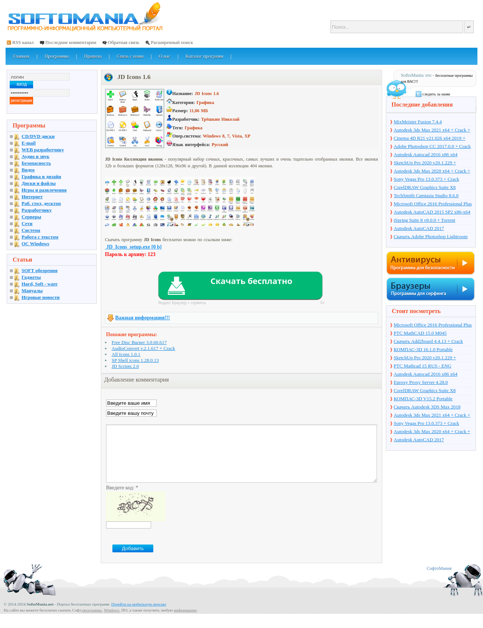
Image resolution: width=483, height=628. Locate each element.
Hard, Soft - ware (40, 284)
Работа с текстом (40, 237)
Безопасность (36, 163)
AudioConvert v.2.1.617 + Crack (143, 348)
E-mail (29, 143)
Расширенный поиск (172, 42)
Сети (27, 223)
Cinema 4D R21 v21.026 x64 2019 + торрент (430, 138)
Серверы (31, 217)
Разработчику (37, 210)
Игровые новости (41, 297)
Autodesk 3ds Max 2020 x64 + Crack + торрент (432, 171)
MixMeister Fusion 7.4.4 (418, 121)
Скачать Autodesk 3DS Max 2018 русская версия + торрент (427, 407)
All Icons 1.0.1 (126, 354)
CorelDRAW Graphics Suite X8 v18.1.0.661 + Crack (425, 187)
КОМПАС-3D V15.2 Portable (423, 398)
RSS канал (23, 42)
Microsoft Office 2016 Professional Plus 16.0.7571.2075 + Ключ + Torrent (433, 204)
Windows (111, 621)
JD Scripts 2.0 (125, 366)
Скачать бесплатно (251, 280)
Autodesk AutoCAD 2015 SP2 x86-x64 (432, 212)
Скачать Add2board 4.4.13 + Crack (428, 341)
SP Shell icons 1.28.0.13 (135, 360)
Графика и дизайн (41, 176)
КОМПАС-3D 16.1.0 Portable (423, 349)
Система (31, 230)
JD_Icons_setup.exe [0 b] (133, 247)
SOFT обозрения (40, 270)
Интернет (32, 196)
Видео (28, 170)
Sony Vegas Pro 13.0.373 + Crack (426, 179)
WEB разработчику (43, 149)
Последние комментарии (70, 42)
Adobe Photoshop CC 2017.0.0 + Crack (432, 146)
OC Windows (35, 243)
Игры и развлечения (44, 190)
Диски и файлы (39, 183)
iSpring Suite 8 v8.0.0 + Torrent (424, 220)
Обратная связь (123, 42)
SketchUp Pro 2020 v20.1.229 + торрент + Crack (425, 163)
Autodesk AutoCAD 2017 (419, 228)
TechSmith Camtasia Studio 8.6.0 (426, 195)
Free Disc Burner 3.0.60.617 (139, 342)
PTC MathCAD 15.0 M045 (420, 333)
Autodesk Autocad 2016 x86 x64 (425, 154)
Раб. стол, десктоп (41, 203)
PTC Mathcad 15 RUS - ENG (422, 366)
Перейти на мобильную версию (138, 615)
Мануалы (32, 290)
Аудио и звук (35, 156)
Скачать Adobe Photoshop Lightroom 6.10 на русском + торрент (431, 237)
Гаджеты (31, 277)
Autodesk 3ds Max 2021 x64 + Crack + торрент (432, 130)
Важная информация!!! (142, 318)
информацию (185, 621)
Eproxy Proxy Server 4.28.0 (421, 382)
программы (92, 621)
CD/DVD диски (38, 136)
